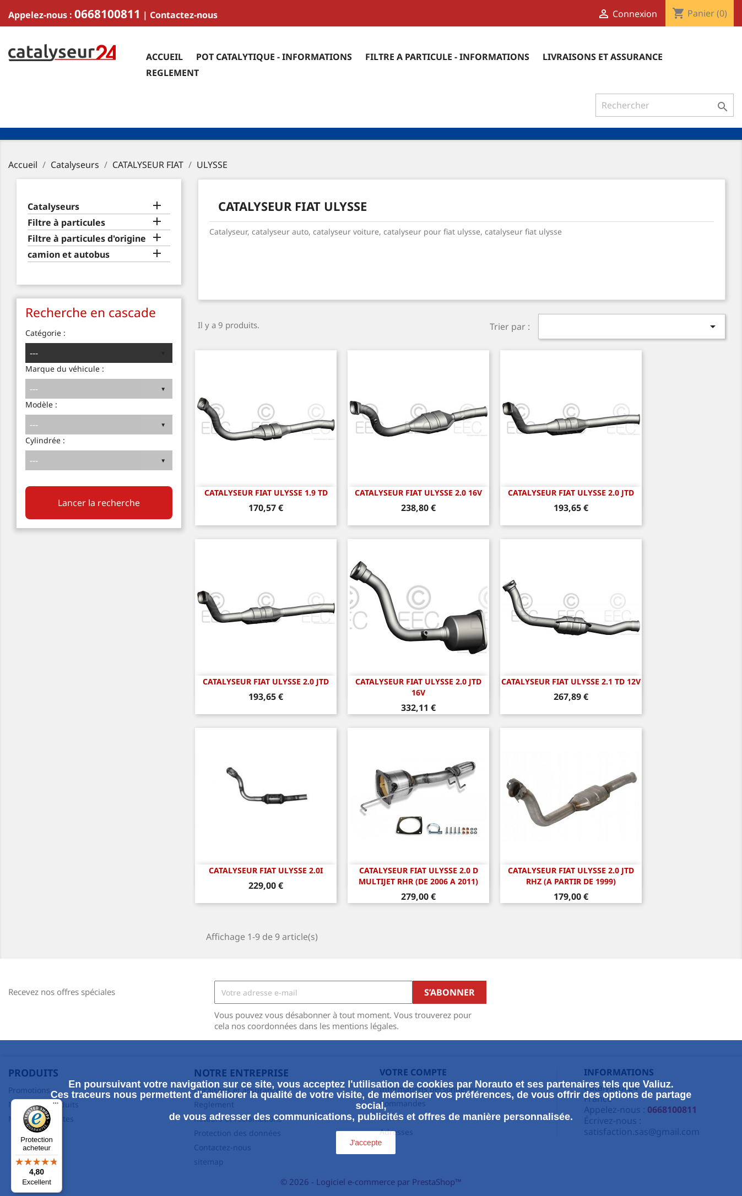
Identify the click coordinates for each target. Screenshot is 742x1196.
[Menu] (55, 1105)
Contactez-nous (184, 15)
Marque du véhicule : (64, 368)
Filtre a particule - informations (447, 57)
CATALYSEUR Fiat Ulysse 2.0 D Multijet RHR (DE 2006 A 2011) (418, 876)
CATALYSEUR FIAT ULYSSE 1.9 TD (266, 492)
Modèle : (41, 404)
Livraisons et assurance (603, 57)
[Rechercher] (664, 105)
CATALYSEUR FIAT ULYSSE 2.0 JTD (571, 492)
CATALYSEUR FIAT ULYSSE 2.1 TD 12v (571, 681)
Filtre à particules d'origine (87, 238)
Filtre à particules (66, 223)
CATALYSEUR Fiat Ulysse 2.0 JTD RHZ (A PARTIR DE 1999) (571, 876)
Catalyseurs (53, 207)
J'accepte (366, 1142)
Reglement (172, 73)
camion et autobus (69, 254)
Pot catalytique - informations (274, 57)
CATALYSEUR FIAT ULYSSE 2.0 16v (418, 492)
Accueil (164, 57)
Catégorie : (45, 333)
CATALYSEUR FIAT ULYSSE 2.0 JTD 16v (418, 687)
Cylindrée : (45, 440)
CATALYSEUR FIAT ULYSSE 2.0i (266, 870)
